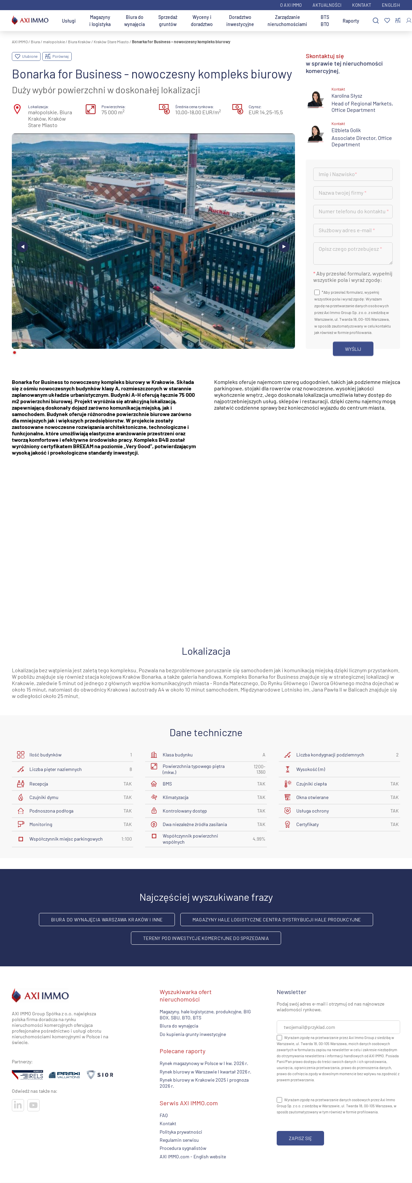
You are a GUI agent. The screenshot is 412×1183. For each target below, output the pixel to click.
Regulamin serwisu (179, 1140)
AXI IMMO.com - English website (193, 1156)
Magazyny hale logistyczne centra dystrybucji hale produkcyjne (276, 919)
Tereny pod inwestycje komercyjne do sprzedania (206, 938)
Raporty (351, 21)
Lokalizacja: (38, 106)
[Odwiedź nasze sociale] (18, 1105)
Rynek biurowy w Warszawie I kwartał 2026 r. (205, 1072)
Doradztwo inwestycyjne (240, 20)
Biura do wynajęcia (134, 20)
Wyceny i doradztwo (202, 20)
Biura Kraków (79, 41)
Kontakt (361, 5)
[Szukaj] (376, 21)
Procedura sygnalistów (183, 1148)
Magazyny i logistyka (100, 20)
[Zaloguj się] (408, 20)
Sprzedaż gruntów (167, 20)
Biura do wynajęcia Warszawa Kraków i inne (106, 919)
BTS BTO (325, 20)
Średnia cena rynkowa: (194, 106)
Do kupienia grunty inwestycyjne (193, 1034)
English (391, 5)
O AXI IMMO (291, 5)
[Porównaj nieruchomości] (397, 20)
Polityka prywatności (181, 1132)
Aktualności (327, 5)
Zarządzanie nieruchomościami (287, 20)
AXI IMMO (20, 41)
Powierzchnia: (113, 106)
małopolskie (54, 41)
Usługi (69, 21)
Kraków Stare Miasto (111, 41)
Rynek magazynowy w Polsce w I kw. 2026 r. (204, 1063)
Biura (35, 41)
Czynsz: (255, 106)
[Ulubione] (387, 21)
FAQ (164, 1115)
